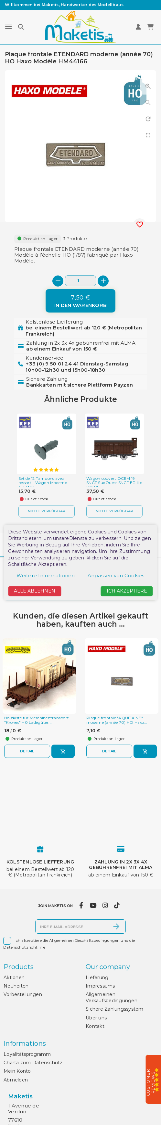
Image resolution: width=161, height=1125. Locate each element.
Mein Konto (17, 1071)
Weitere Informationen (45, 576)
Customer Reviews (151, 1082)
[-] (57, 281)
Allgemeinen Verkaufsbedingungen (111, 997)
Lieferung (97, 977)
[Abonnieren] (116, 926)
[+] (103, 281)
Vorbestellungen (23, 994)
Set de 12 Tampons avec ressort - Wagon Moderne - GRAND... (44, 483)
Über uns (96, 1018)
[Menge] (80, 280)
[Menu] (8, 27)
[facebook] (81, 906)
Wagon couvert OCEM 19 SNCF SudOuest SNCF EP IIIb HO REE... (114, 483)
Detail (27, 751)
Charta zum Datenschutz (33, 1063)
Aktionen (14, 977)
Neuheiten (16, 986)
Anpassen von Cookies (116, 576)
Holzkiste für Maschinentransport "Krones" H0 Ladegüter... (36, 720)
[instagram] (105, 906)
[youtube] (92, 906)
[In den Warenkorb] (80, 301)
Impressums (100, 986)
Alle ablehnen (34, 591)
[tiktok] (117, 906)
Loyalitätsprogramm (27, 1054)
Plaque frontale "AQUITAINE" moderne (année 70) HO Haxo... (116, 720)
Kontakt (95, 1026)
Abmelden (16, 1080)
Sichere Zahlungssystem (115, 1009)
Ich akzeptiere (127, 591)
